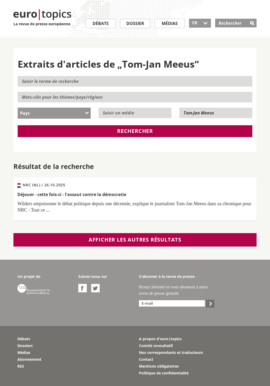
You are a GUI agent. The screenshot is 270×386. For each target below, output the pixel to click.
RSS (20, 366)
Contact (146, 359)
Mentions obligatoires (159, 366)
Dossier (135, 23)
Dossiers (25, 345)
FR (200, 23)
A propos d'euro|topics (160, 338)
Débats (101, 23)
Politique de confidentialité (164, 372)
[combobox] (54, 113)
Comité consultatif (156, 345)
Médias (170, 23)
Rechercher (135, 130)
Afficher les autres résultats (135, 239)
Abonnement (29, 359)
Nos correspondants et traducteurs (171, 352)
